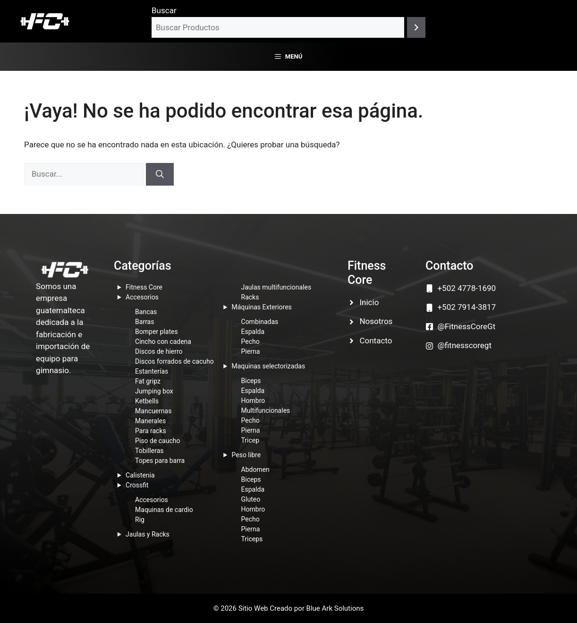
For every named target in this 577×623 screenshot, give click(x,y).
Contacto (375, 340)
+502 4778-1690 (466, 288)
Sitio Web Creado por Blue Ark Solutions (301, 608)
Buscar (164, 10)
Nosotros (375, 321)
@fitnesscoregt (464, 345)
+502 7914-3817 (466, 307)
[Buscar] (416, 27)
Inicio (369, 302)
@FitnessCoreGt (466, 326)
